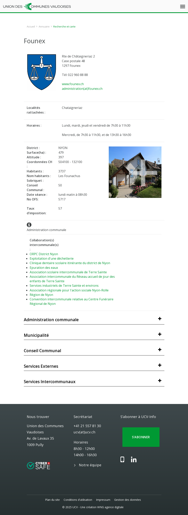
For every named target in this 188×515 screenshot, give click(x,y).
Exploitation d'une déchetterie (52, 258)
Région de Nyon (41, 295)
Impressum (103, 500)
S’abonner (141, 437)
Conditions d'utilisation (78, 500)
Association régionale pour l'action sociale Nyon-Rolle (69, 290)
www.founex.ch (73, 84)
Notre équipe (90, 465)
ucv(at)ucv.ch (84, 432)
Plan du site (52, 500)
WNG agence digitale (110, 507)
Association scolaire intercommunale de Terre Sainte (68, 272)
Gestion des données (127, 500)
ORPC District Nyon (44, 254)
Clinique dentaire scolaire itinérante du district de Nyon (70, 263)
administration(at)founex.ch (82, 88)
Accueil (31, 26)
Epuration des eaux (44, 267)
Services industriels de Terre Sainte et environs (64, 285)
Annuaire (44, 26)
